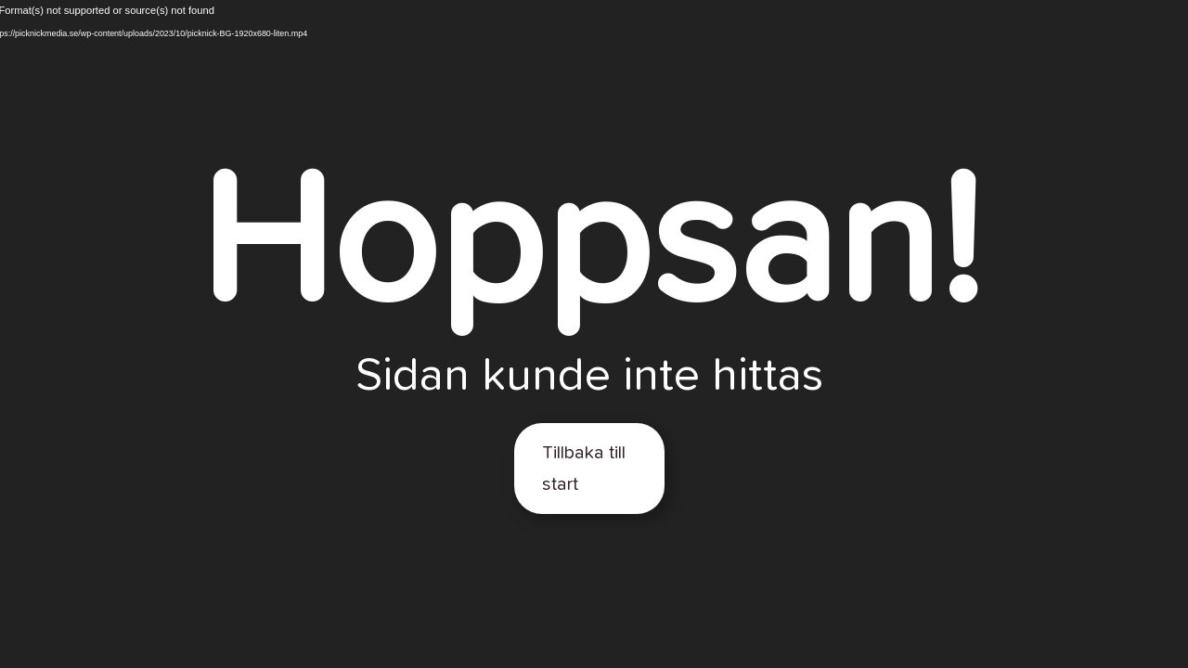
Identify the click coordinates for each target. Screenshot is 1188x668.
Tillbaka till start (584, 468)
